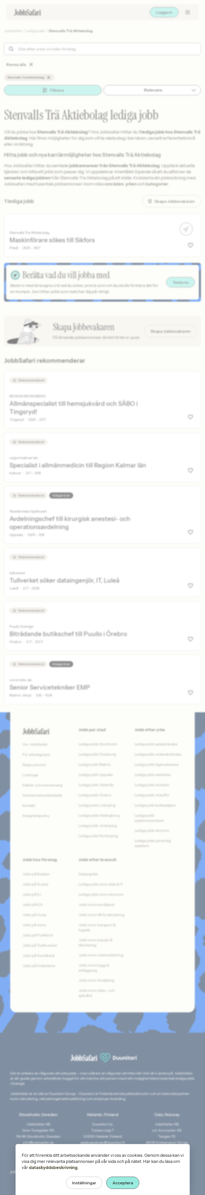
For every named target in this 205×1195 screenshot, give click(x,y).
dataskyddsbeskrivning (53, 1167)
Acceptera (122, 1182)
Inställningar (84, 1182)
